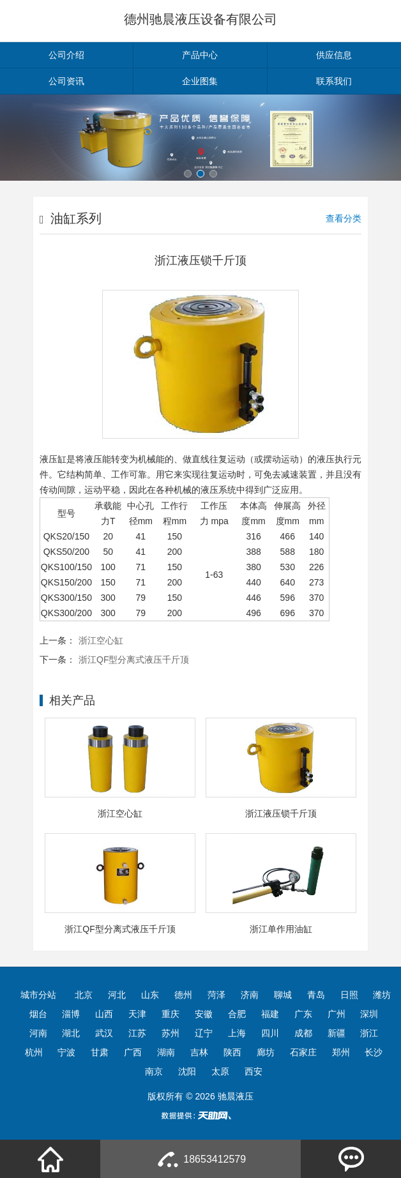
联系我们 (334, 81)
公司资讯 (66, 81)
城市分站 (38, 995)
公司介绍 (66, 55)
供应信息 (334, 55)
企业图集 (200, 81)
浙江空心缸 (101, 640)
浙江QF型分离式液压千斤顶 (134, 659)
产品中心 (200, 55)
